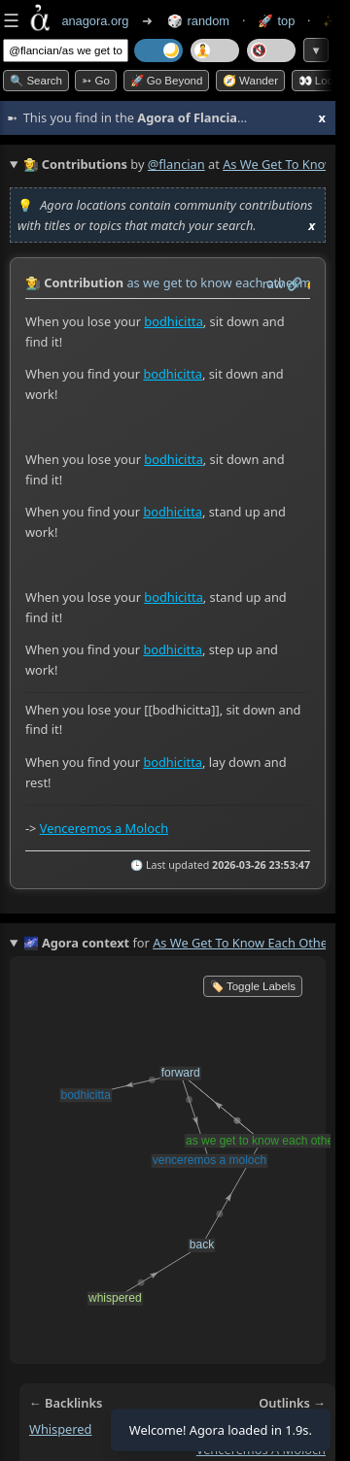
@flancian (176, 164)
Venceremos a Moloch (104, 827)
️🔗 (294, 283)
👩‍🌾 (33, 282)
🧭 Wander (250, 80)
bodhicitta (173, 321)
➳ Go (96, 80)
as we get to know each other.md (222, 282)
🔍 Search (36, 80)
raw (273, 283)
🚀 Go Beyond (166, 80)
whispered (60, 1429)
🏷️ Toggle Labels (253, 986)
